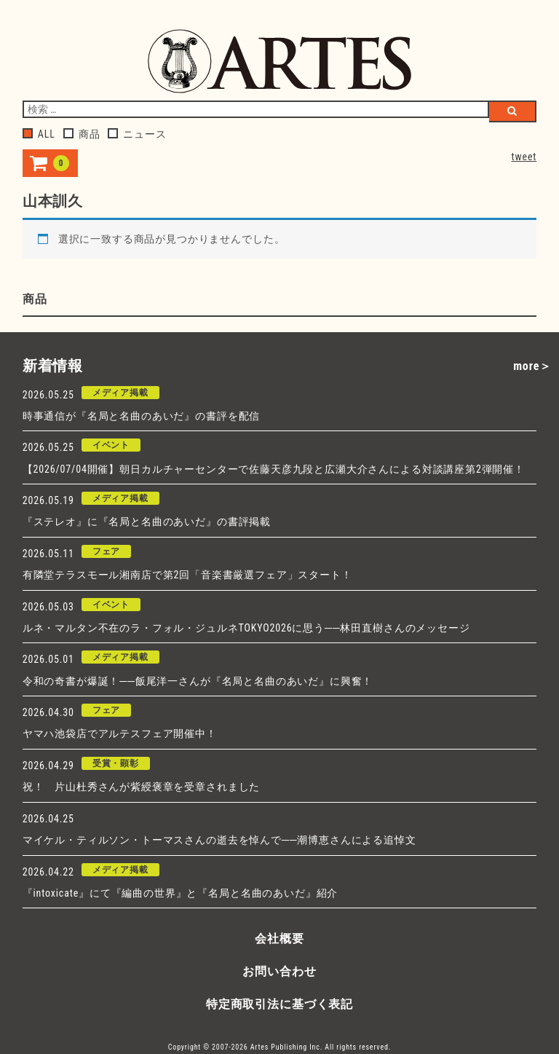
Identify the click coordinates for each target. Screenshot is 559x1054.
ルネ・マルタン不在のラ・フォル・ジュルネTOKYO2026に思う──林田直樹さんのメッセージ (246, 628)
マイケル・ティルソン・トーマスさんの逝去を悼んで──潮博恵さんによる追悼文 (219, 840)
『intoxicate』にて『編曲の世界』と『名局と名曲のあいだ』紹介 (180, 893)
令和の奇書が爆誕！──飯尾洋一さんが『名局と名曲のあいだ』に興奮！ (198, 681)
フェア (106, 551)
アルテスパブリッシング (279, 61)
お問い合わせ (279, 971)
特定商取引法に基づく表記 (279, 1004)
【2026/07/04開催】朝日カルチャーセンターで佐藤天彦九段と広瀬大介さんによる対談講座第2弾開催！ (274, 469)
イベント (111, 445)
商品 (81, 134)
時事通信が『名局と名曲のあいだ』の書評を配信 (141, 416)
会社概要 (279, 938)
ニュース (137, 134)
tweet (524, 156)
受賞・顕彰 (115, 763)
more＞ (532, 366)
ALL (39, 134)
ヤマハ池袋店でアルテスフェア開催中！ (120, 733)
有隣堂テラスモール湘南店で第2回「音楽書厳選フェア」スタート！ (187, 575)
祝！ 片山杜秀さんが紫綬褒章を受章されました (141, 787)
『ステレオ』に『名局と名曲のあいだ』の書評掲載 (147, 521)
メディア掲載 (120, 393)
